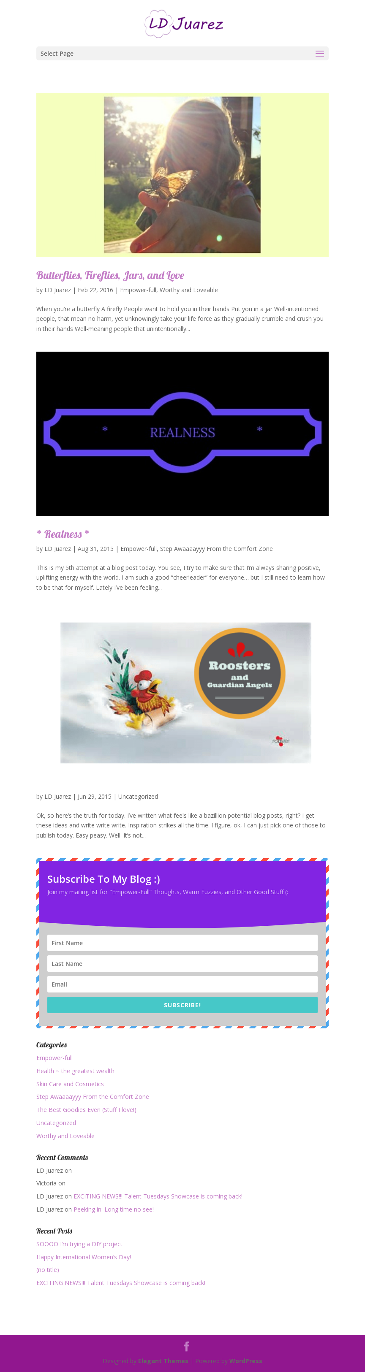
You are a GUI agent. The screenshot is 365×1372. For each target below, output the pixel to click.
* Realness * (63, 534)
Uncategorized (138, 796)
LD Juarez (57, 290)
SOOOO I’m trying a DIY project (79, 1244)
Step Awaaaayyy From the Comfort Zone (216, 549)
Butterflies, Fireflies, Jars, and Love (110, 275)
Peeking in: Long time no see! (114, 1209)
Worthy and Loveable (189, 290)
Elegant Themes (163, 1361)
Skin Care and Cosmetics (70, 1084)
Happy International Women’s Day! (83, 1257)
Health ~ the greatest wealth (75, 1071)
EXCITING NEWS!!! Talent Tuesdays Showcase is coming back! (158, 1196)
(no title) (47, 1270)
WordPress (245, 1361)
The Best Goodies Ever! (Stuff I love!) (86, 1110)
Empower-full (138, 290)
